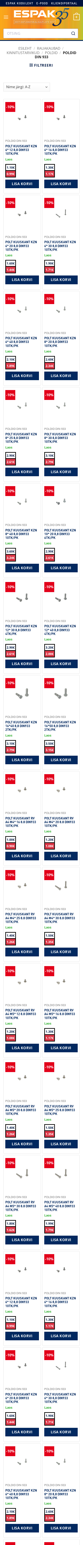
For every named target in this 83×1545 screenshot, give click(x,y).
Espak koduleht (19, 3)
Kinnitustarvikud (23, 52)
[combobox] (40, 33)
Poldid (51, 52)
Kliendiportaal (64, 3)
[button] (6, 17)
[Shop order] (26, 87)
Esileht (25, 48)
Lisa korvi (22, 183)
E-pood (42, 3)
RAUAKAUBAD (48, 48)
